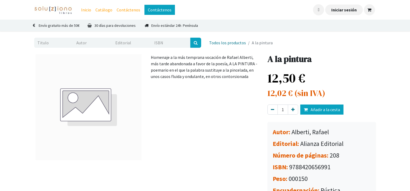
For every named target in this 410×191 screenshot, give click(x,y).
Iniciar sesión (344, 9)
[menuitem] (86, 10)
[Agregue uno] (293, 110)
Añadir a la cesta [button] (322, 109)
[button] (318, 9)
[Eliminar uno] (272, 110)
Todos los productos (227, 42)
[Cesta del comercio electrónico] (369, 9)
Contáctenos (159, 9)
